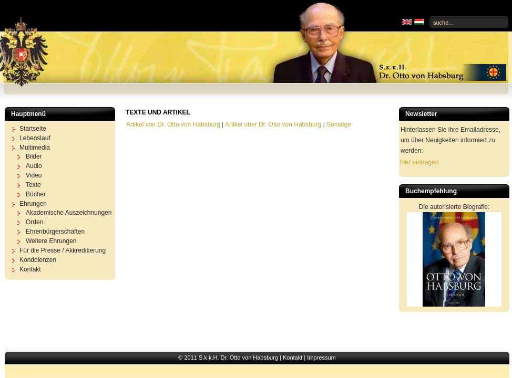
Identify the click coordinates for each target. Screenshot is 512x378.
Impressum (321, 357)
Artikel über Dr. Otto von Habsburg (273, 124)
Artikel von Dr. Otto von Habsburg (173, 124)
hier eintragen (419, 162)
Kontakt (292, 357)
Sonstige (338, 124)
